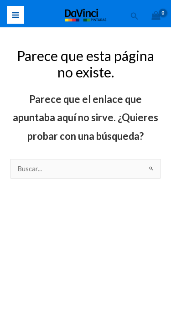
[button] (134, 16)
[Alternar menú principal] (15, 14)
